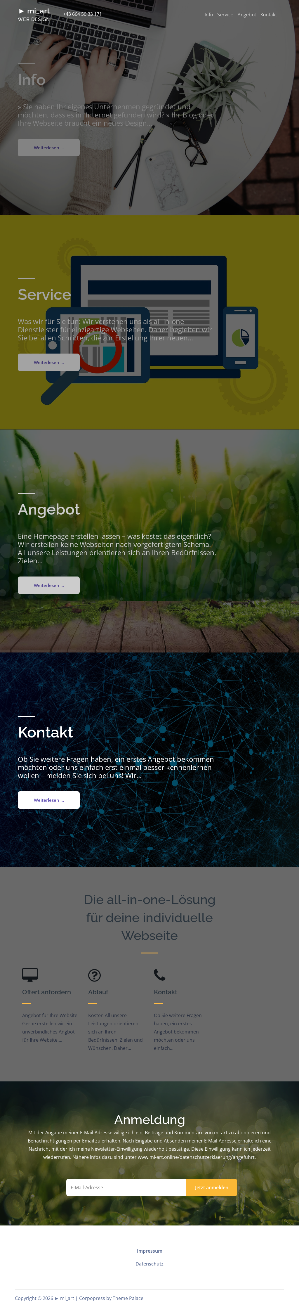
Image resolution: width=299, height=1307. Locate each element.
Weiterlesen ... (49, 800)
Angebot (247, 14)
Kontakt (268, 14)
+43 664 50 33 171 (82, 14)
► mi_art (34, 10)
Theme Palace (128, 1298)
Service (225, 14)
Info (209, 14)
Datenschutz (149, 1264)
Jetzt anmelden (211, 1188)
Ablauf (98, 992)
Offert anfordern (46, 992)
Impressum (149, 1251)
